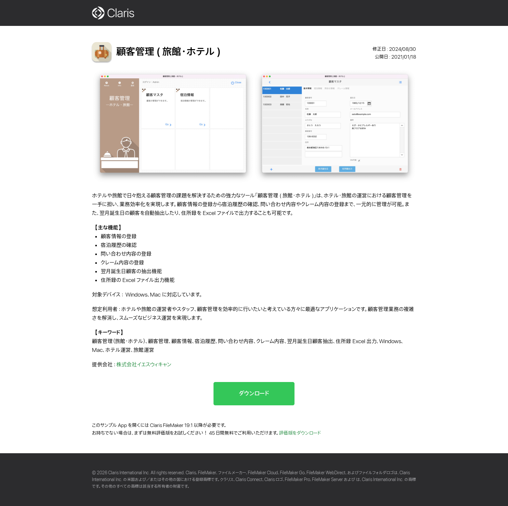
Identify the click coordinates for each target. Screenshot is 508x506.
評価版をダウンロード (300, 433)
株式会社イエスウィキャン (143, 364)
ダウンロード (254, 393)
